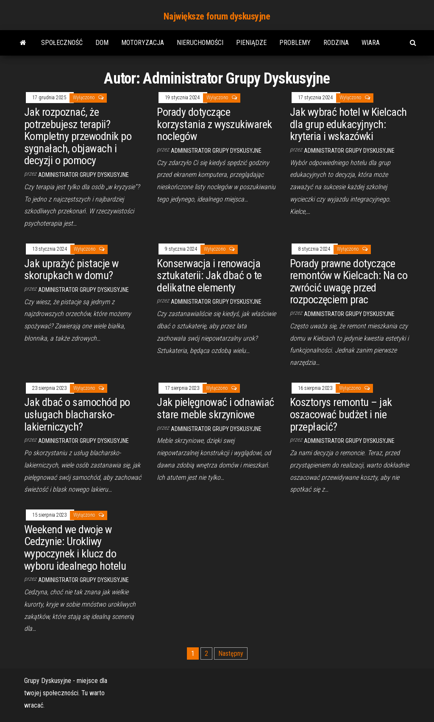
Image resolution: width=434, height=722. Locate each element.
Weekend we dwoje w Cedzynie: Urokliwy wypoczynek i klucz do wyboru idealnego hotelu (75, 547)
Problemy (295, 43)
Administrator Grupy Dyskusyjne (83, 174)
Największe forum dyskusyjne (217, 16)
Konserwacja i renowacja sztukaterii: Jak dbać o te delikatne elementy (209, 275)
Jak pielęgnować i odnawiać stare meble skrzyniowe (215, 408)
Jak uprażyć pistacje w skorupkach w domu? (71, 269)
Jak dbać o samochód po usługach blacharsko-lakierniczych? (77, 414)
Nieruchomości (200, 43)
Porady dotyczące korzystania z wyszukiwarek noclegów (214, 124)
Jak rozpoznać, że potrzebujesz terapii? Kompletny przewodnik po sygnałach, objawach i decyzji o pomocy (77, 136)
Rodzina (336, 43)
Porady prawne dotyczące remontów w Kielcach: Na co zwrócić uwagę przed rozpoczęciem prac (348, 281)
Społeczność (62, 43)
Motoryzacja (142, 43)
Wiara (371, 43)
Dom (101, 43)
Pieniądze (251, 43)
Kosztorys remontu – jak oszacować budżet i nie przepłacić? (341, 414)
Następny (230, 653)
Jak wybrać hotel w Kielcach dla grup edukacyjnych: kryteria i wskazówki (348, 124)
